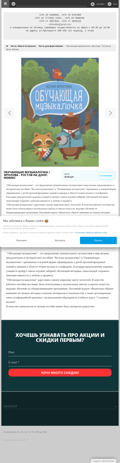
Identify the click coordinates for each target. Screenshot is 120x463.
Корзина (101, 4)
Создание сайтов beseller (103, 461)
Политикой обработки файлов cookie (91, 232)
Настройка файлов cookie (15, 440)
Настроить (60, 240)
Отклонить (21, 240)
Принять (98, 240)
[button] (9, 113)
